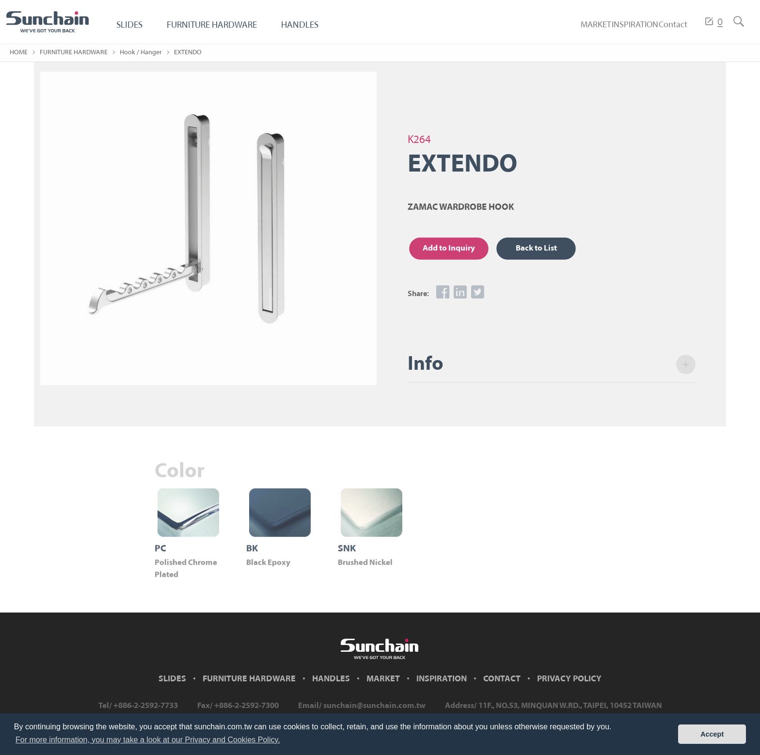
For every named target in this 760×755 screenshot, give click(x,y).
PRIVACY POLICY (569, 679)
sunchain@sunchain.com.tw (374, 706)
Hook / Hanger (141, 52)
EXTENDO (188, 52)
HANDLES (313, 30)
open (691, 364)
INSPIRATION (619, 30)
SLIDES (130, 30)
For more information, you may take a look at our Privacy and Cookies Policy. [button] (148, 740)
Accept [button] (712, 734)
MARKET (569, 30)
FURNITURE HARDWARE (219, 30)
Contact (667, 30)
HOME (19, 52)
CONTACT (502, 679)
